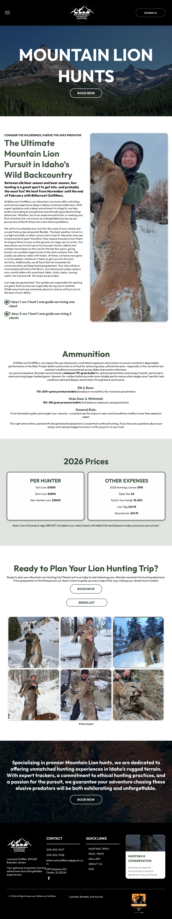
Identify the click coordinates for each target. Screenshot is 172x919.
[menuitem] (106, 848)
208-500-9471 (55, 849)
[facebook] (48, 879)
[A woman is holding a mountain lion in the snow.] (33, 677)
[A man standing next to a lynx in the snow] (138, 677)
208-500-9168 (55, 855)
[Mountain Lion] (33, 729)
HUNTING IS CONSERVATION (140, 858)
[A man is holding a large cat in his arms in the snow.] (86, 677)
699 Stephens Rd (56, 869)
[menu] (7, 12)
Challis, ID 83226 (56, 872)
